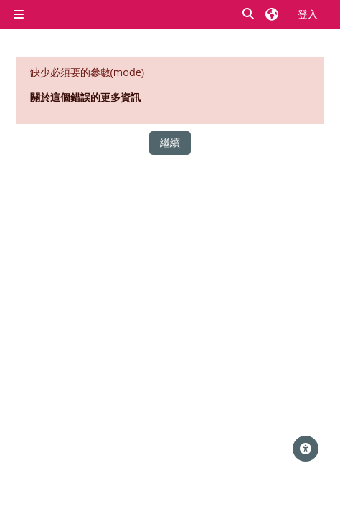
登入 (308, 14)
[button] (249, 14)
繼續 (170, 142)
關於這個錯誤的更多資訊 (85, 97)
